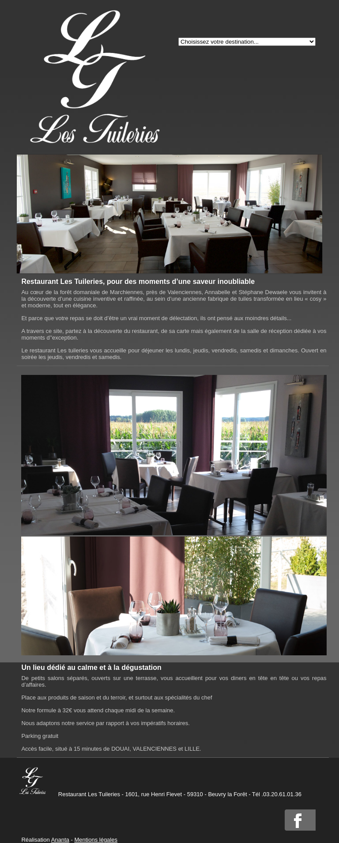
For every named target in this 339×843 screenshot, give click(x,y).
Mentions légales (95, 839)
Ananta (60, 839)
